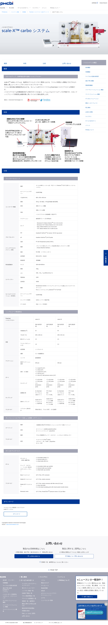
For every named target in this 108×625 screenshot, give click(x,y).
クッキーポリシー (38, 622)
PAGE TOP (54, 570)
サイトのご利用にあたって (55, 622)
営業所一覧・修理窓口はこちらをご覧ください (54, 562)
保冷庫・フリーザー (8, 580)
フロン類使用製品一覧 (28, 596)
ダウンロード (16, 514)
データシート (45, 585)
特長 (24, 63)
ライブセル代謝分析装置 (92, 76)
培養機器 (24, 11)
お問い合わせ (66, 63)
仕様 (44, 63)
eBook (43, 590)
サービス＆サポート (23, 8)
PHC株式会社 (4, 11)
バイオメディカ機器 (15, 11)
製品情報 (2, 8)
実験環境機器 (89, 85)
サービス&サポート (90, 121)
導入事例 (11, 8)
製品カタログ (45, 583)
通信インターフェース (91, 103)
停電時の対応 (26, 610)
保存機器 (87, 67)
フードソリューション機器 (92, 94)
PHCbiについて (54, 8)
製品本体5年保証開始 (28, 608)
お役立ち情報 (89, 112)
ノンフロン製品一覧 (28, 590)
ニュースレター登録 (47, 600)
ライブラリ (35, 8)
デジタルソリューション (92, 98)
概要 (5, 63)
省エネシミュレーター (28, 588)
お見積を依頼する (35, 556)
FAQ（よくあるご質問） (29, 613)
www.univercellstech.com (12, 524)
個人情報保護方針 (27, 622)
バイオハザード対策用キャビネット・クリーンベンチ (10, 596)
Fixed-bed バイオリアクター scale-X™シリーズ (39, 11)
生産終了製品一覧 (27, 593)
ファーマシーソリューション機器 (94, 89)
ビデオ (43, 598)
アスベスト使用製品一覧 (29, 598)
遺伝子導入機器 (89, 81)
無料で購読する (88, 596)
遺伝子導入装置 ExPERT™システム (7, 589)
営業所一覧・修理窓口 (28, 601)
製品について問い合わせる (75, 556)
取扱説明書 (44, 588)
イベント (44, 8)
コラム (43, 580)
